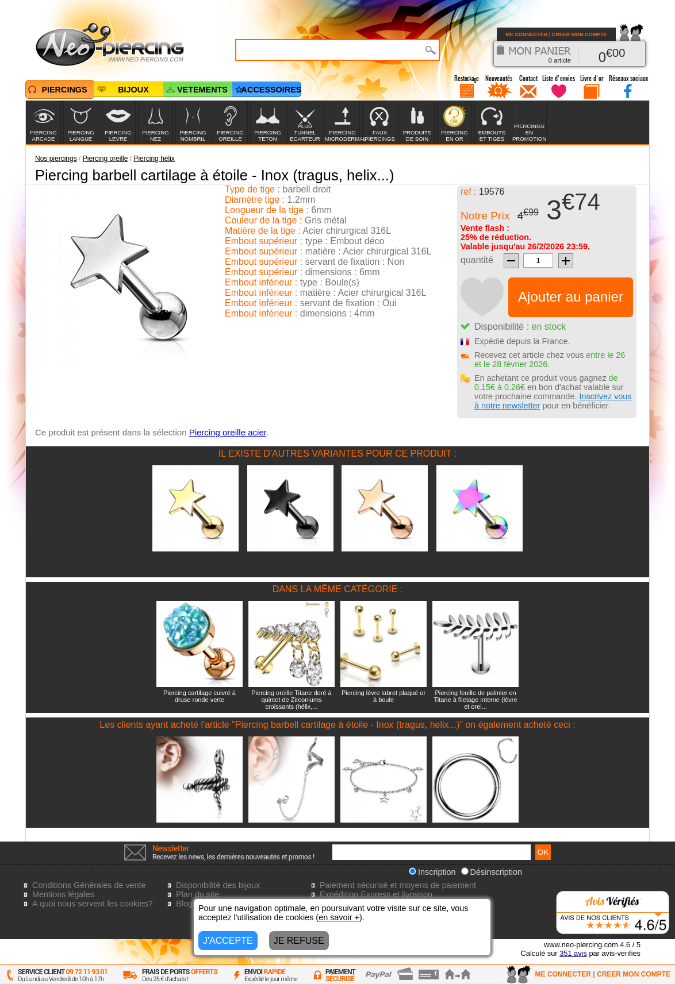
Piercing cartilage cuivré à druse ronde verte (199, 696)
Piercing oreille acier (227, 432)
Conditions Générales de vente (89, 885)
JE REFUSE (299, 941)
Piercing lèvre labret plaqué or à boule (383, 696)
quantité (477, 260)
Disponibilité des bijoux (218, 885)
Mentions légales (63, 894)
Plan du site (197, 894)
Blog (184, 903)
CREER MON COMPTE (579, 34)
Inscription (432, 872)
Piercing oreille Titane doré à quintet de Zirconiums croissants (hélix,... (291, 699)
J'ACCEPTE (228, 941)
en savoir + (339, 917)
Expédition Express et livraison (376, 894)
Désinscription (491, 872)
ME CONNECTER (526, 34)
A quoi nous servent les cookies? (92, 903)
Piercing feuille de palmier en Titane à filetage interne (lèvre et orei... (475, 699)
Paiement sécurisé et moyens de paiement (398, 885)
